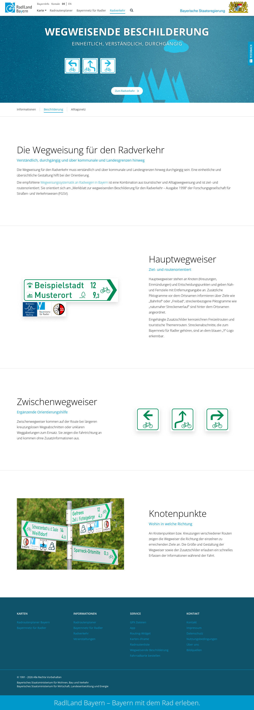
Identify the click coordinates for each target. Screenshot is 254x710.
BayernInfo (43, 4)
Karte (41, 10)
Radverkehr (117, 10)
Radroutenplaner (61, 10)
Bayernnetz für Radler (91, 10)
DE (63, 4)
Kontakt (55, 4)
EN (69, 4)
